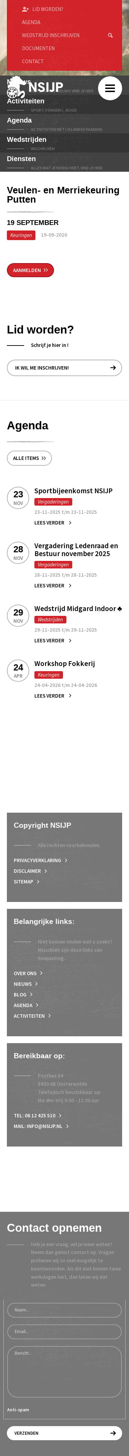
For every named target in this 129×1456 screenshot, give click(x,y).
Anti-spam (18, 1410)
